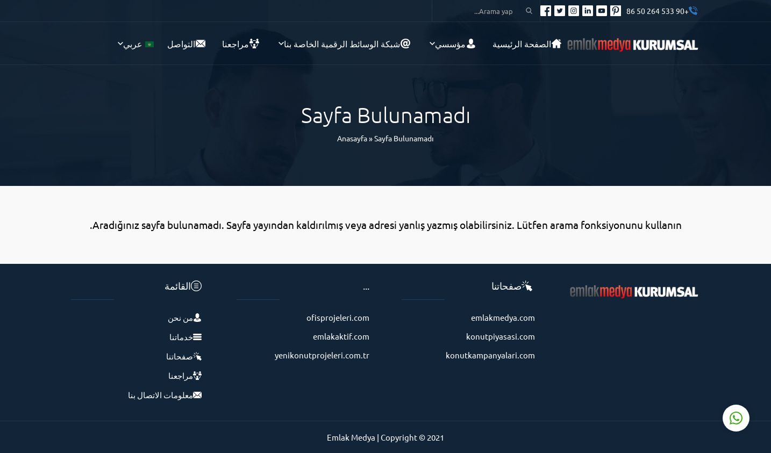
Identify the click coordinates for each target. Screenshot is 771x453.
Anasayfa (352, 138)
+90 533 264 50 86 (657, 11)
